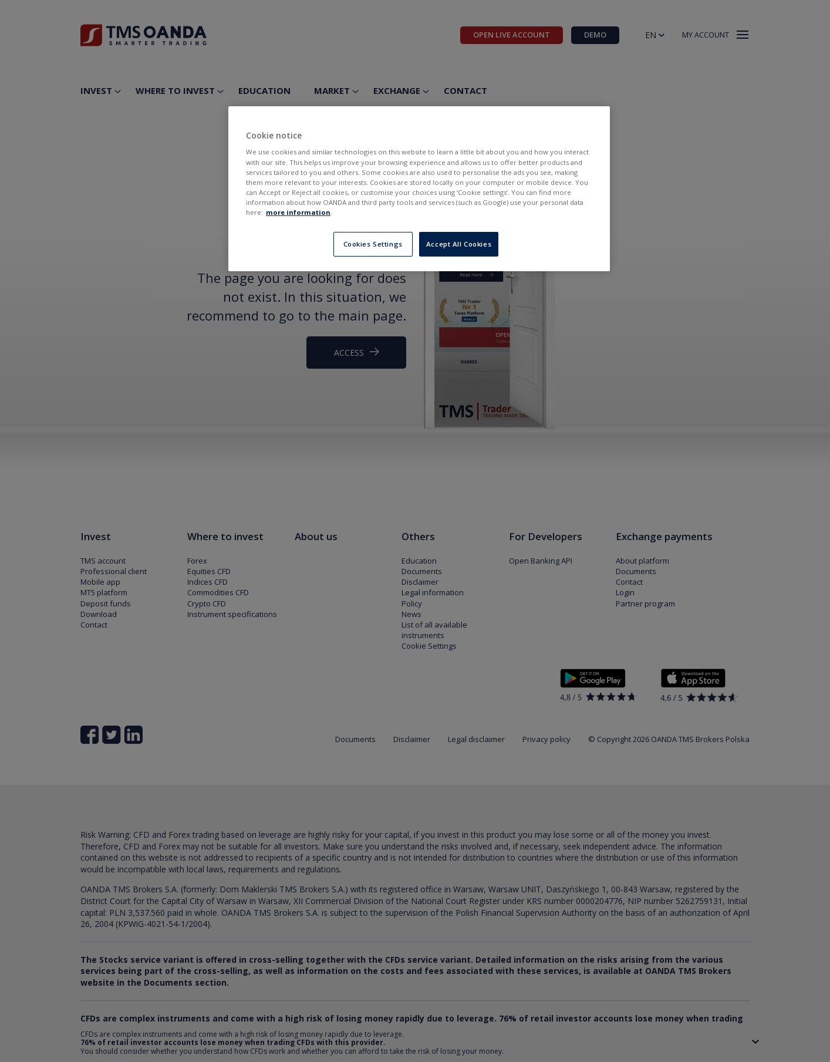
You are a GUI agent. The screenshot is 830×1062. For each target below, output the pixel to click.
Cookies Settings (373, 244)
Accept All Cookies (458, 244)
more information (298, 212)
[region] (419, 188)
